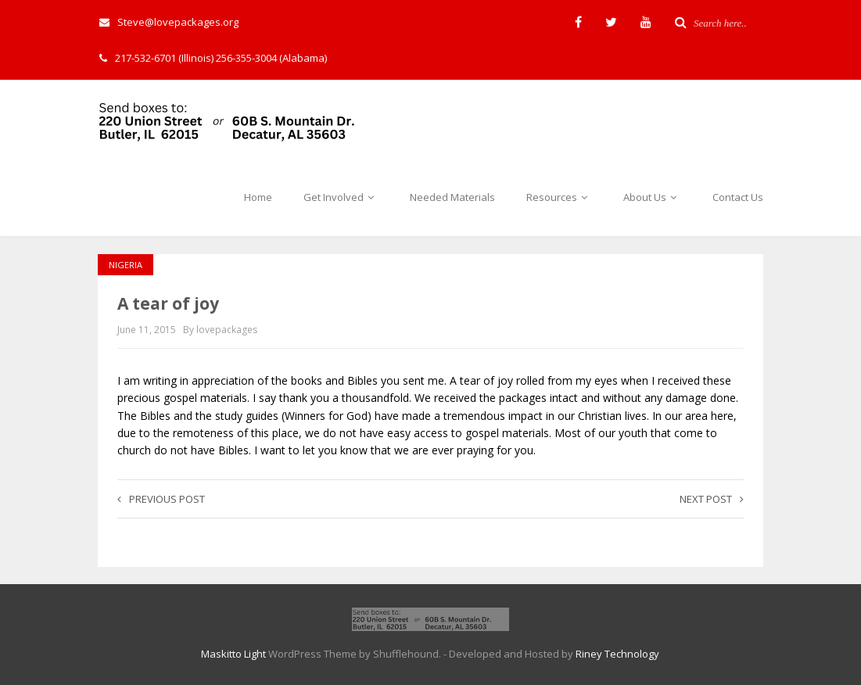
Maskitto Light (233, 654)
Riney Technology (617, 654)
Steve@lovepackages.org (169, 22)
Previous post (161, 499)
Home (258, 197)
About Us (652, 197)
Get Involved (340, 197)
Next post (712, 499)
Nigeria (125, 265)
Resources (559, 197)
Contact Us (737, 197)
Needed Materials (452, 197)
